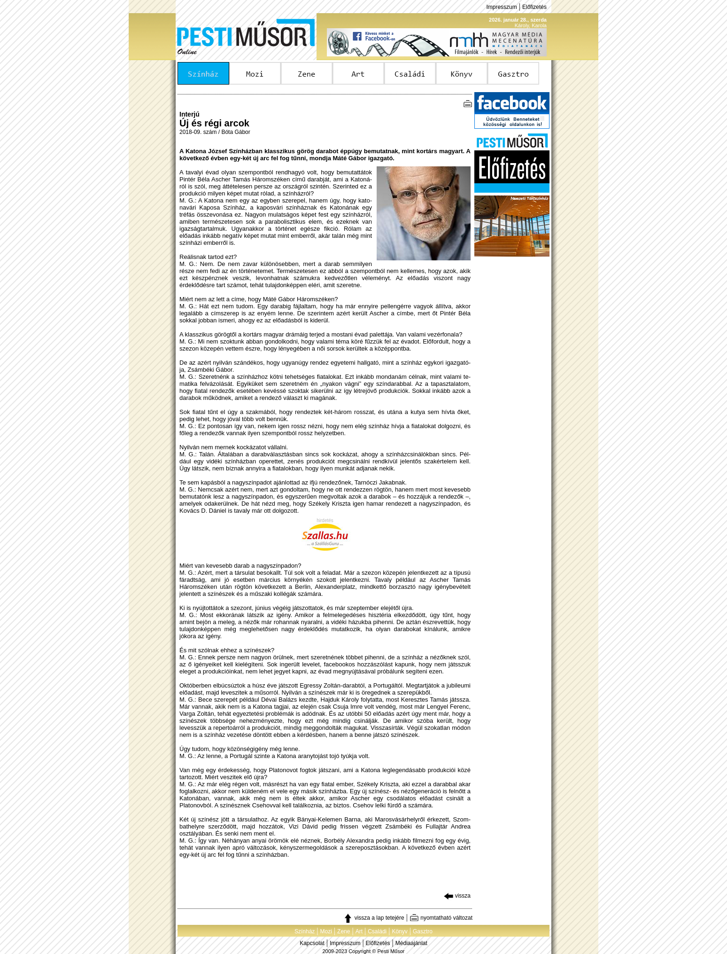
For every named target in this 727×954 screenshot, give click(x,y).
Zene (343, 931)
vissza (457, 895)
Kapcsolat (312, 943)
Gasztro (423, 931)
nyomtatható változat (441, 918)
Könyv (399, 931)
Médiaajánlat (411, 943)
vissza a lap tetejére (373, 918)
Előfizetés (534, 7)
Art (359, 931)
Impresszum (501, 7)
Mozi (326, 931)
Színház (304, 931)
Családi (377, 931)
